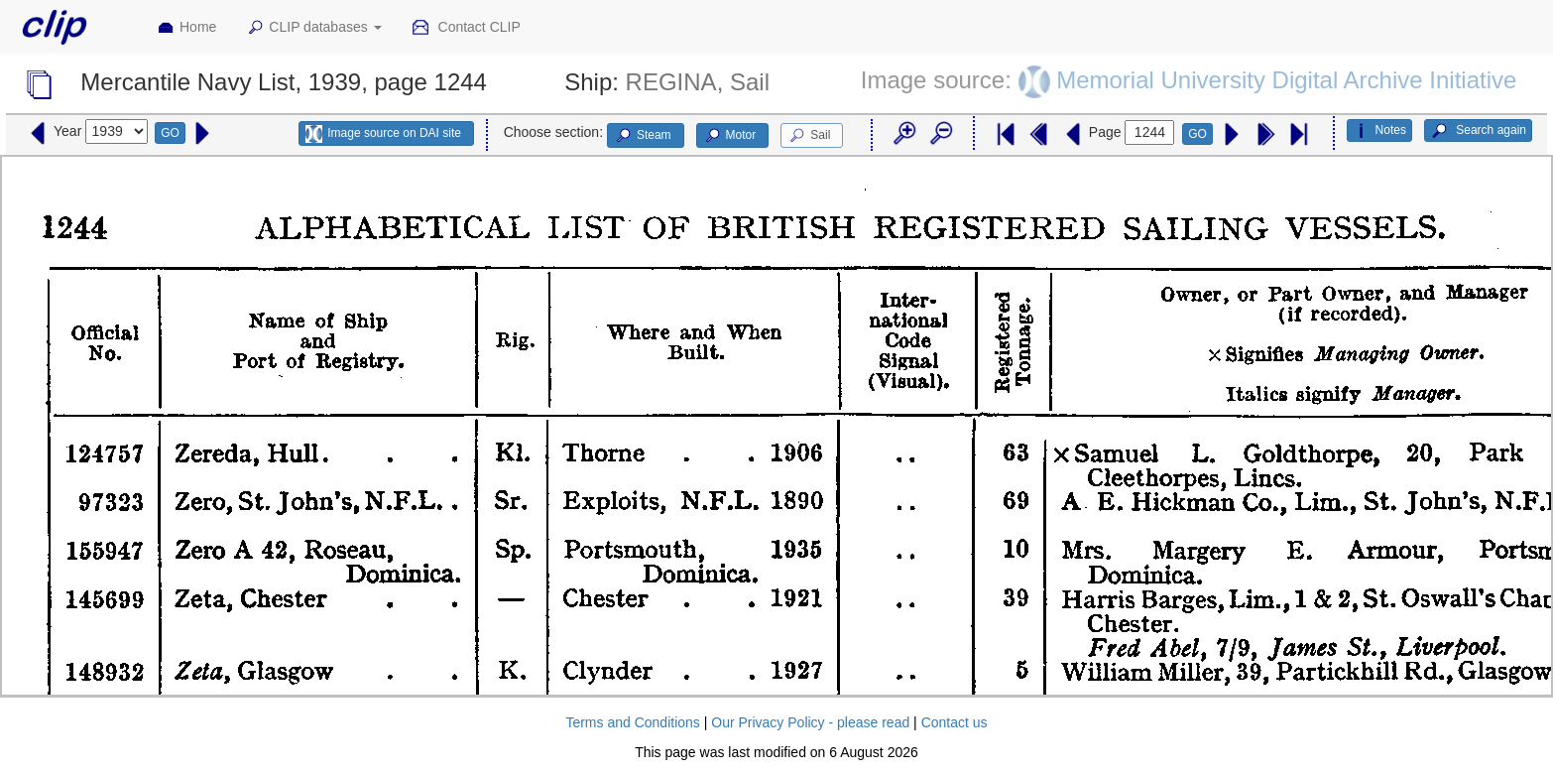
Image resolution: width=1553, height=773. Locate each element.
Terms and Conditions (632, 722)
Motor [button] (730, 136)
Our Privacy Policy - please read (810, 722)
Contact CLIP (466, 28)
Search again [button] (1478, 131)
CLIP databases (313, 28)
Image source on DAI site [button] (383, 134)
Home (186, 28)
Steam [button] (642, 136)
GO (170, 133)
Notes (1379, 131)
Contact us (954, 722)
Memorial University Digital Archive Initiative (1286, 79)
